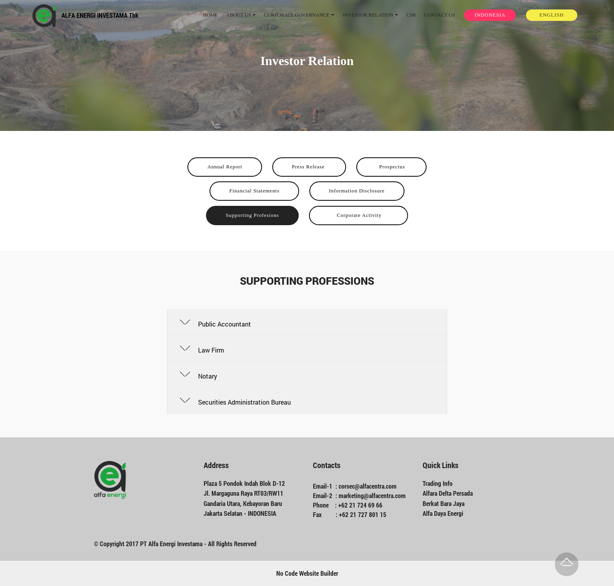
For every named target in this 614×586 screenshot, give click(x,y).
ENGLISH (551, 15)
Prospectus (391, 167)
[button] (307, 322)
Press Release (309, 167)
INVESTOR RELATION (368, 15)
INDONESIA (489, 15)
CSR (411, 15)
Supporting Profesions (252, 215)
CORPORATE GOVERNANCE (296, 15)
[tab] (307, 322)
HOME (210, 15)
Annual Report (224, 167)
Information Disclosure (357, 191)
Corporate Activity (358, 215)
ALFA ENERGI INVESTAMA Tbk (100, 15)
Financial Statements (254, 191)
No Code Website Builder (307, 573)
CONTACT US (439, 15)
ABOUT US (238, 15)
